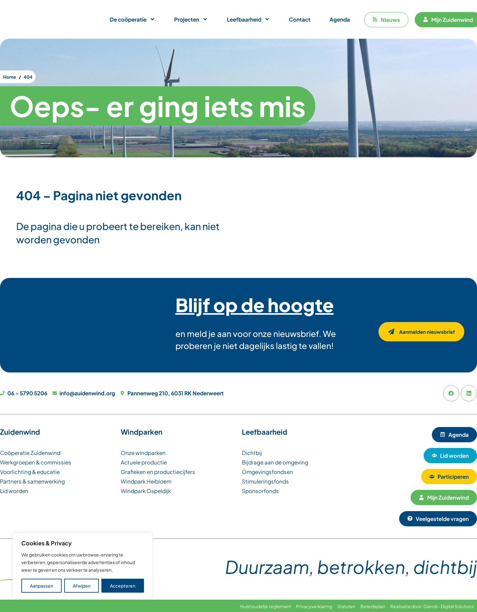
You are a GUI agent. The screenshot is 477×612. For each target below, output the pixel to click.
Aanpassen (41, 586)
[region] (83, 566)
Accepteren (122, 586)
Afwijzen (82, 586)
